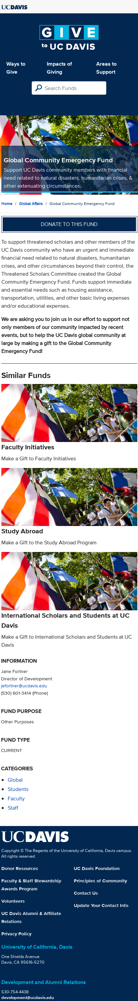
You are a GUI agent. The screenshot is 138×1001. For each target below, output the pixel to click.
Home (6, 203)
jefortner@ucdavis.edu (24, 685)
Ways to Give (15, 68)
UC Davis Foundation (97, 868)
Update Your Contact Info (101, 905)
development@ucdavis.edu (27, 997)
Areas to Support (106, 68)
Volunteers (13, 901)
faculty (16, 798)
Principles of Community (100, 880)
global (15, 780)
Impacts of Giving (59, 68)
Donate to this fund (69, 224)
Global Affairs (31, 203)
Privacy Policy (16, 933)
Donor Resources (19, 868)
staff (13, 808)
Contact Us (86, 893)
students (18, 789)
